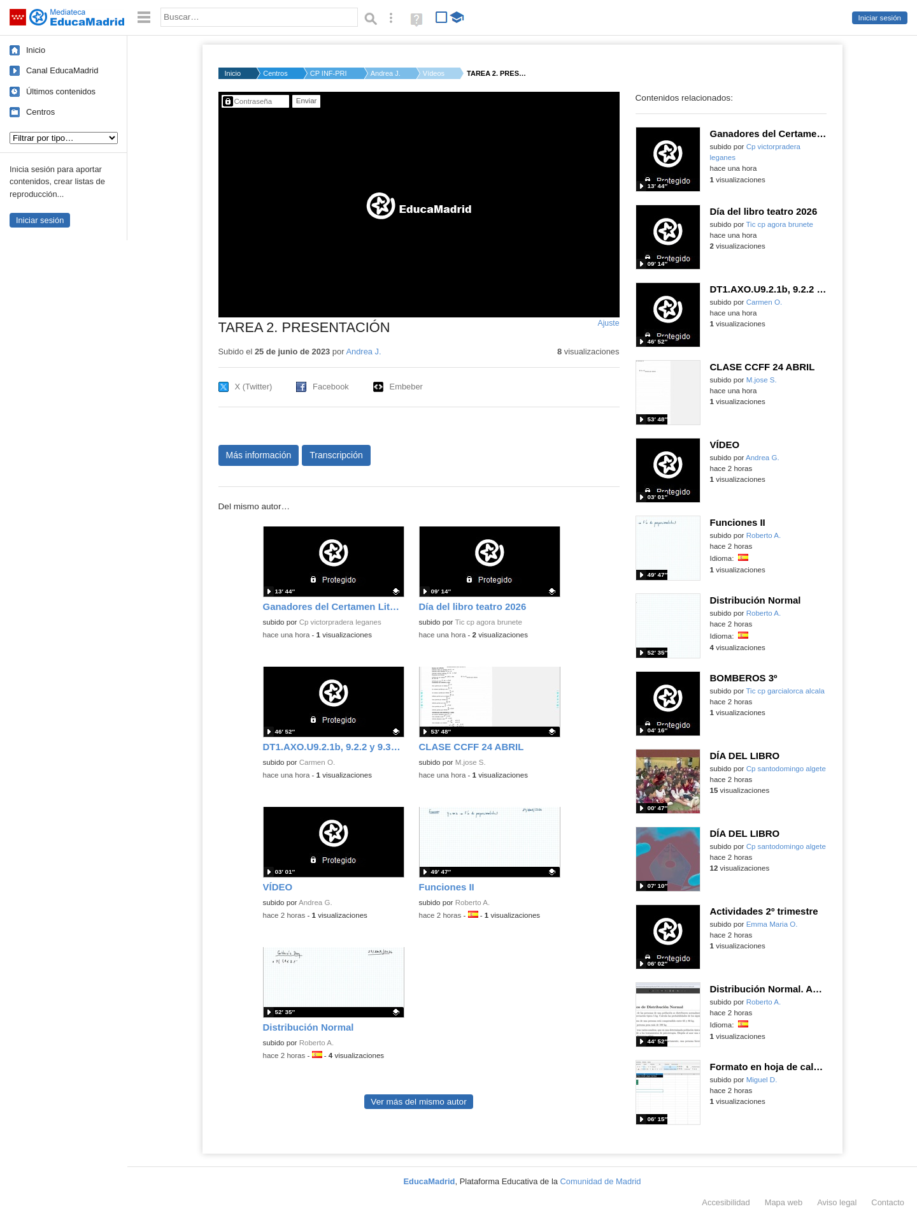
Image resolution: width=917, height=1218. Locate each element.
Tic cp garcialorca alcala (785, 691)
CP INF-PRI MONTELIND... (329, 73)
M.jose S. (470, 762)
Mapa (784, 1202)
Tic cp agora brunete (488, 622)
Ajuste (608, 323)
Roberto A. (472, 902)
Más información (259, 455)
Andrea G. (315, 902)
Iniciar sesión (879, 18)
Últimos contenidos (61, 91)
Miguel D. (762, 1080)
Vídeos (433, 73)
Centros (40, 112)
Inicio (35, 50)
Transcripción (336, 455)
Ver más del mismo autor (418, 1101)
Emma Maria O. (772, 924)
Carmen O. (317, 762)
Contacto (887, 1202)
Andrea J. (386, 73)
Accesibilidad (726, 1202)
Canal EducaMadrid (62, 70)
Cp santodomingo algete (786, 768)
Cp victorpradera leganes (340, 622)
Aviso (837, 1202)
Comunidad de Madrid (600, 1181)
